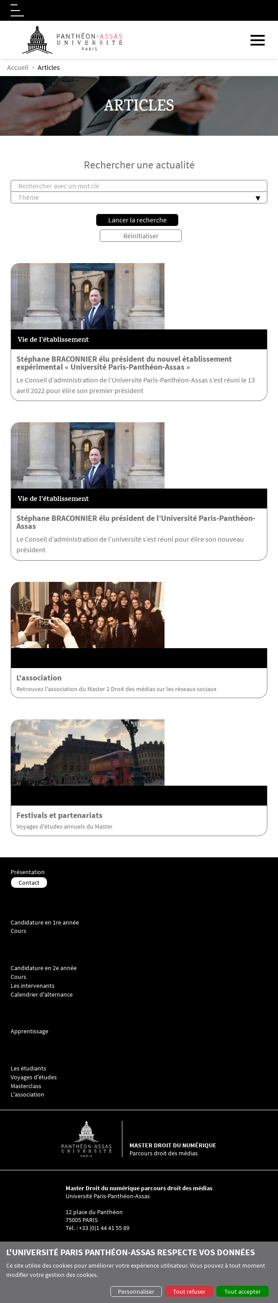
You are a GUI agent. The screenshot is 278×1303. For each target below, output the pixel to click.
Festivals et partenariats (59, 815)
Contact (29, 882)
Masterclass (26, 1086)
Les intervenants (33, 986)
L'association (39, 678)
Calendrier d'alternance (42, 994)
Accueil (17, 67)
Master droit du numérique (172, 1145)
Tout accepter (242, 1291)
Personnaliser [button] (136, 1291)
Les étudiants (28, 1068)
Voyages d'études (34, 1077)
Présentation (28, 872)
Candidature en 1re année (45, 922)
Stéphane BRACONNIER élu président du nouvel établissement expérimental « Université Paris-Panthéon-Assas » (124, 363)
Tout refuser (189, 1291)
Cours (18, 931)
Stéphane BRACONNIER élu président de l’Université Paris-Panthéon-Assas (135, 522)
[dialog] (139, 1272)
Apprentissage (29, 1031)
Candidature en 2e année (44, 968)
